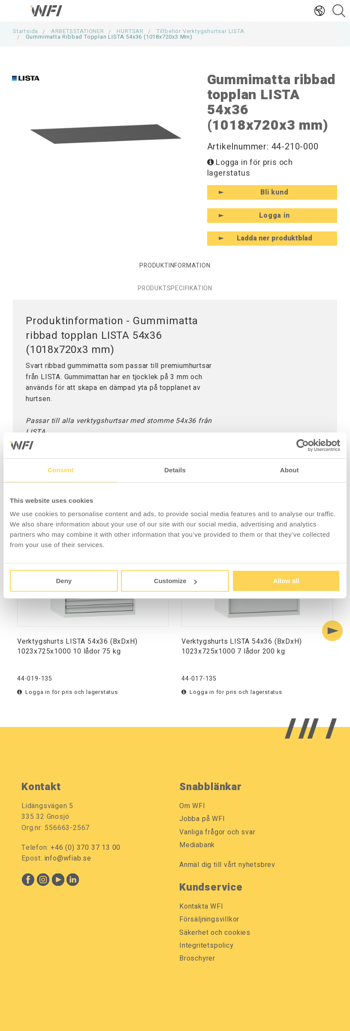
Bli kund (274, 192)
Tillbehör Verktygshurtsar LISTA (200, 31)
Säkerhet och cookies (214, 933)
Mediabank (197, 845)
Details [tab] (175, 470)
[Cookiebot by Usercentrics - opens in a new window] (302, 445)
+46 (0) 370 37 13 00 (86, 847)
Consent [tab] (61, 470)
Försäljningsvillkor (209, 919)
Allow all (286, 580)
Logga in (274, 215)
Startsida (25, 31)
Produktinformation (174, 265)
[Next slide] (332, 630)
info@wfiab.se (68, 858)
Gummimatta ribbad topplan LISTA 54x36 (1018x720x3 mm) (109, 37)
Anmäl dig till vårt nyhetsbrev (227, 865)
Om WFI (192, 806)
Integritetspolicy (206, 945)
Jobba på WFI (202, 819)
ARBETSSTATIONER (77, 31)
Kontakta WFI (201, 906)
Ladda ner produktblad (274, 238)
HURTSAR (130, 31)
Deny (64, 580)
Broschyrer (197, 958)
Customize (175, 580)
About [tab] (289, 470)
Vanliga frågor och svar (217, 832)
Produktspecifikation (175, 288)
